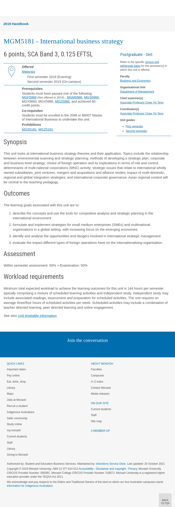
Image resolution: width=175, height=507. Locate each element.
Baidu (119, 349)
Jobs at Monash (16, 399)
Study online (14, 424)
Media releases (100, 393)
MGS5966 (91, 97)
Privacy (132, 468)
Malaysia (28, 71)
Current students (17, 436)
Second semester (136, 131)
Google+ (91, 349)
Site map (96, 421)
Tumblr (100, 349)
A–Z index (97, 381)
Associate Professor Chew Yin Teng (141, 102)
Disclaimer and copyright (111, 468)
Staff (9, 442)
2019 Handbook (16, 24)
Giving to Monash (17, 454)
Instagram (55, 349)
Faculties (96, 369)
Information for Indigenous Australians (30, 485)
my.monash (14, 430)
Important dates (16, 369)
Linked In (64, 349)
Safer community (17, 418)
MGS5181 (29, 129)
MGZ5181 (46, 129)
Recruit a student (17, 406)
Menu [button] (6, 8)
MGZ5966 (62, 101)
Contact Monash (101, 387)
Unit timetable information (37, 316)
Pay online (13, 375)
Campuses (97, 375)
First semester (134, 126)
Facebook (83, 349)
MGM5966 (74, 97)
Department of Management (137, 91)
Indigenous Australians (20, 412)
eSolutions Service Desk (111, 463)
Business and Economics (135, 80)
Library (11, 387)
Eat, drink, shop (16, 381)
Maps (10, 393)
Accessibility (86, 468)
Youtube (109, 349)
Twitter (74, 349)
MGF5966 (29, 97)
